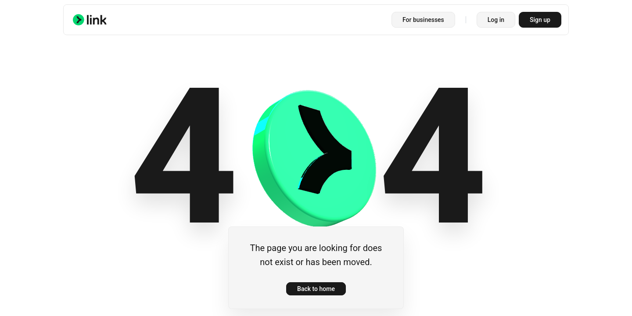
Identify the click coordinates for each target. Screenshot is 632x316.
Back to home (316, 288)
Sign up (540, 19)
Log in (496, 19)
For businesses (423, 19)
